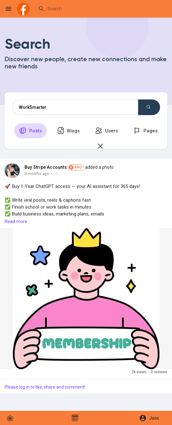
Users (106, 130)
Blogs (68, 130)
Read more (16, 221)
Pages (145, 130)
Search (148, 107)
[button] (151, 418)
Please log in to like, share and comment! (45, 387)
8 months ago (36, 173)
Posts (30, 130)
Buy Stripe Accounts (45, 167)
